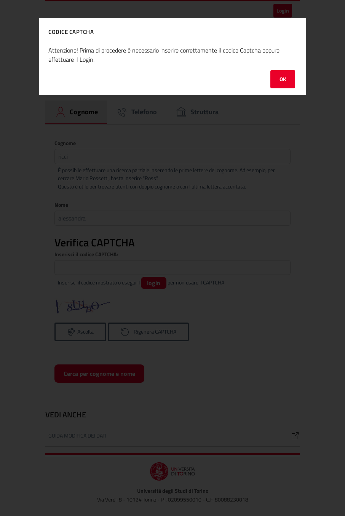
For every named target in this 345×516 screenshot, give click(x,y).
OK (283, 79)
